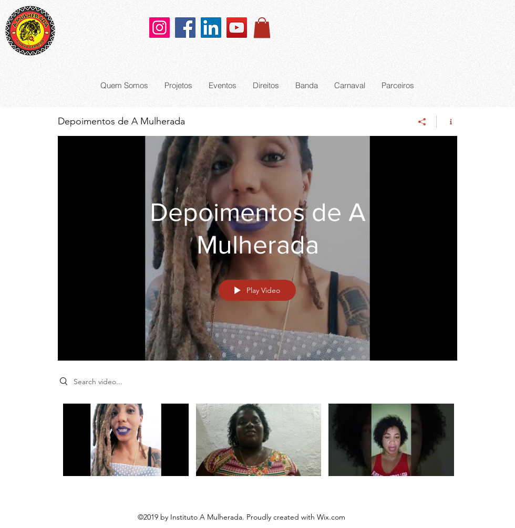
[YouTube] (236, 27)
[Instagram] (159, 27)
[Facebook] (185, 27)
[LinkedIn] (211, 27)
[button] (262, 27)
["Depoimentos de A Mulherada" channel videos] (257, 447)
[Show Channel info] (447, 121)
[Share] (422, 121)
